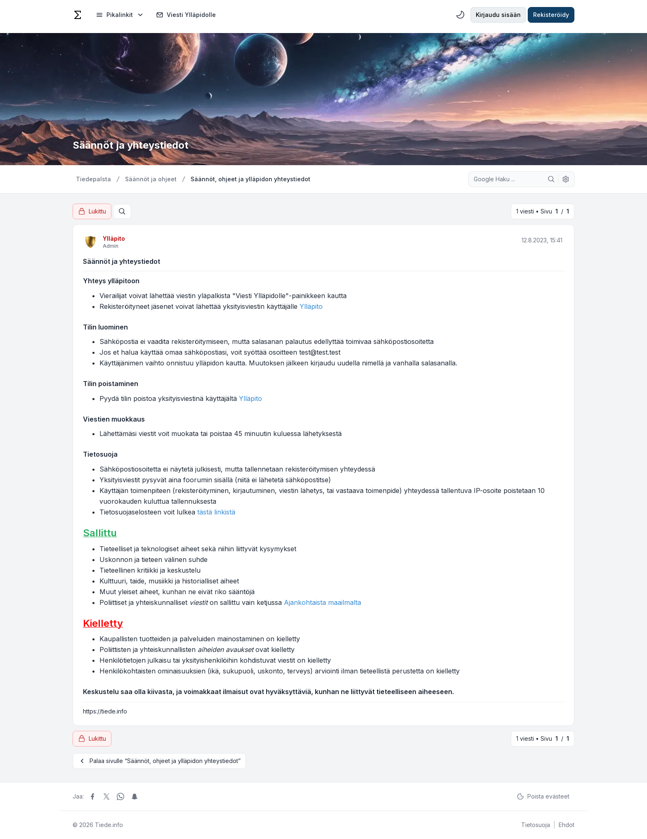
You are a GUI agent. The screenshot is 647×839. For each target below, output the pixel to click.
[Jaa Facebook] (92, 796)
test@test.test (319, 352)
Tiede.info (109, 824)
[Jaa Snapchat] (134, 796)
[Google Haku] (551, 179)
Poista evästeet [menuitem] (543, 796)
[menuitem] (120, 14)
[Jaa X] (106, 796)
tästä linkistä (216, 512)
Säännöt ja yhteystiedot (121, 261)
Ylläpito (114, 238)
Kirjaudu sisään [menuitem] (498, 14)
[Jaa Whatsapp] (120, 796)
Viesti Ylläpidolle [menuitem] (186, 15)
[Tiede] (78, 15)
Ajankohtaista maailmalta (322, 602)
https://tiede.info (105, 711)
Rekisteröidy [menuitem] (551, 14)
